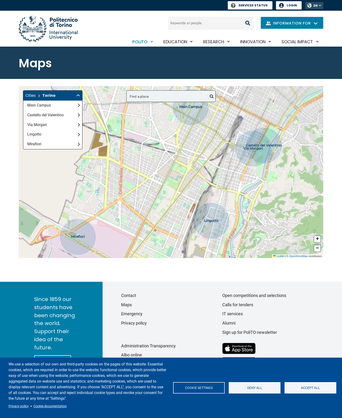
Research (213, 42)
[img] (78, 95)
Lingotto (53, 134)
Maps (126, 304)
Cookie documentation (50, 406)
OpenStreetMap (298, 256)
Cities (30, 95)
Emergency (131, 313)
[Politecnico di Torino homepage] (48, 29)
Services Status (249, 5)
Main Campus (53, 105)
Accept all (310, 388)
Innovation (253, 42)
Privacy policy (19, 406)
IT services (232, 313)
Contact (128, 295)
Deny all (254, 388)
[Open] (211, 96)
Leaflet (278, 256)
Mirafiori (53, 144)
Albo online (131, 354)
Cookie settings (199, 388)
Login (292, 5)
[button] (52, 96)
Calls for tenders (237, 304)
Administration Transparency (148, 345)
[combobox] (171, 96)
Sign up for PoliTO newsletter (249, 332)
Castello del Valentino (53, 115)
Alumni (229, 323)
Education (175, 42)
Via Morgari (53, 124)
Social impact (297, 42)
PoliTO (139, 42)
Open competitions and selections (254, 295)
